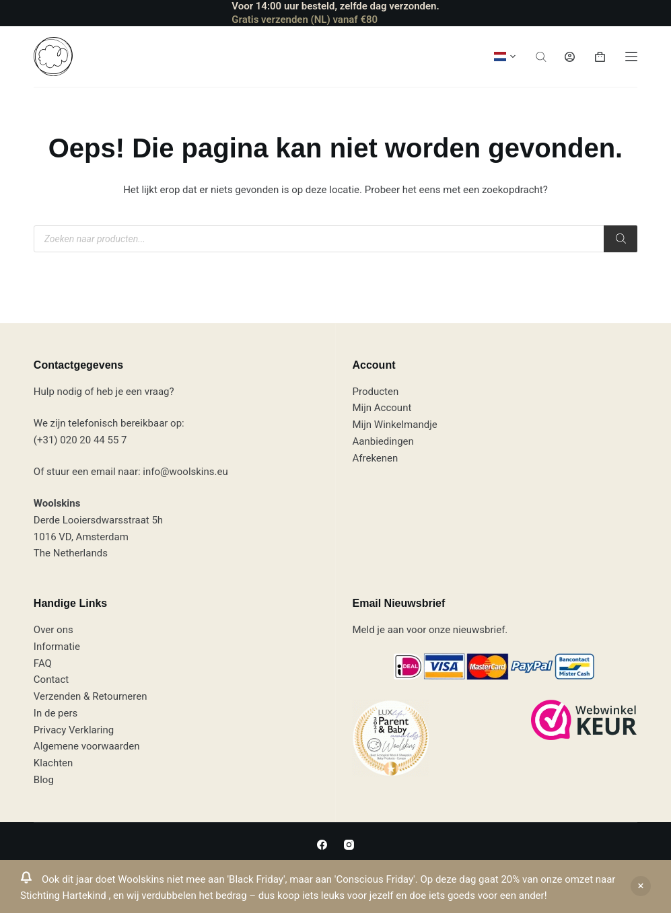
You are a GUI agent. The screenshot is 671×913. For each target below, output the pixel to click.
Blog (44, 780)
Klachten (53, 763)
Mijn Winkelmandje (394, 424)
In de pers (55, 713)
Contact (51, 679)
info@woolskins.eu (185, 472)
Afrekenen (375, 458)
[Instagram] (349, 845)
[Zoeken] (620, 238)
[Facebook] (322, 845)
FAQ (43, 663)
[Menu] (631, 56)
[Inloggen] (570, 57)
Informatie (57, 647)
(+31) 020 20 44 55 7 (80, 440)
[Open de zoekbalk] (541, 57)
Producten (375, 392)
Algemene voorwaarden (87, 746)
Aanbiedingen (382, 441)
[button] (505, 56)
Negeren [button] (641, 886)
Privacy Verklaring (74, 730)
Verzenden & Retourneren (90, 696)
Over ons (53, 630)
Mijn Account (381, 408)
